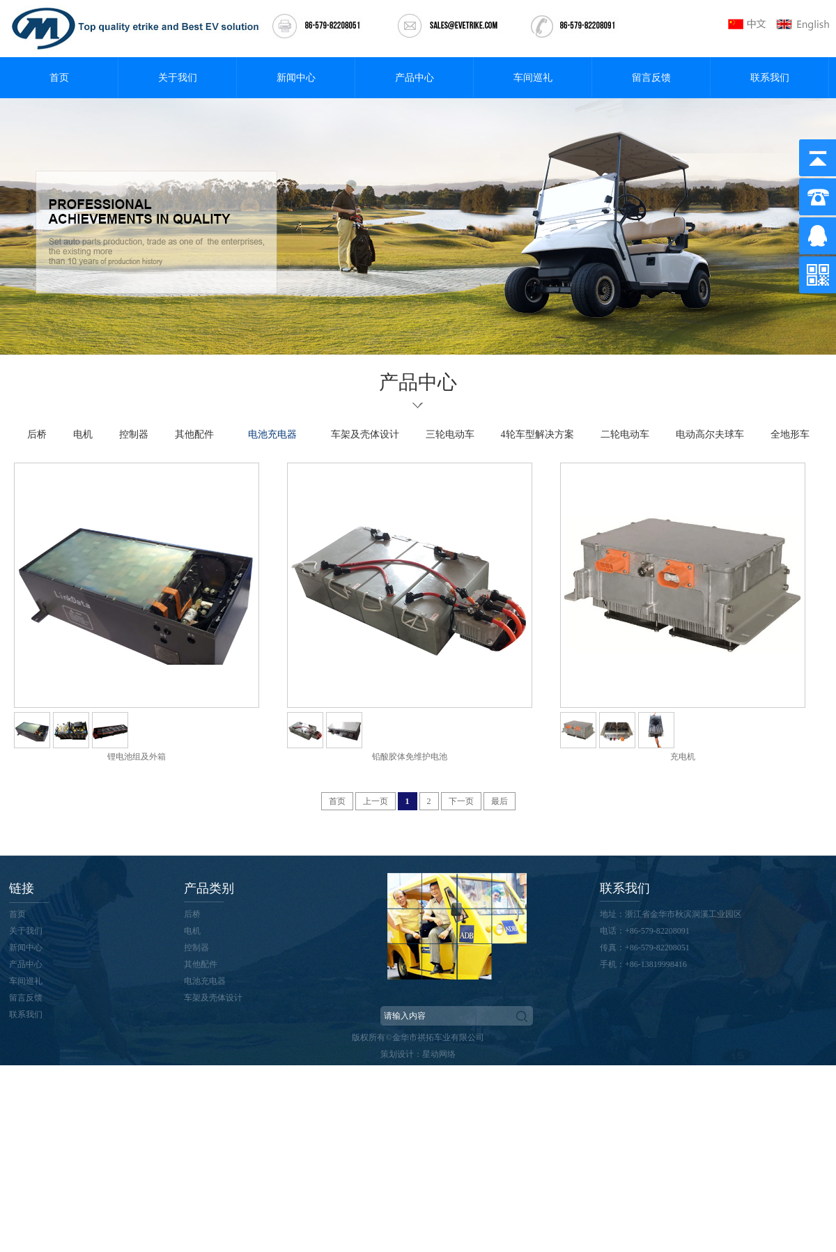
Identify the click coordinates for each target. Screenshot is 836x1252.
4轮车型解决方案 (537, 434)
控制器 (133, 434)
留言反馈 (651, 77)
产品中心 (414, 77)
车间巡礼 (532, 77)
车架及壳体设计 (365, 434)
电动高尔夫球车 (710, 434)
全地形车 (790, 434)
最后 (499, 801)
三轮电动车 (450, 434)
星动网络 (439, 1054)
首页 (59, 77)
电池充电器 (272, 434)
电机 (83, 434)
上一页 (375, 801)
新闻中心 (296, 77)
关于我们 (177, 77)
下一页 (461, 801)
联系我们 (769, 77)
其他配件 (194, 434)
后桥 (37, 434)
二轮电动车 (625, 434)
